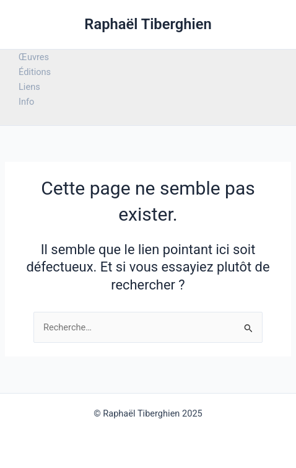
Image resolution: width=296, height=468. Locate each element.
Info (26, 101)
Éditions (35, 71)
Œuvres (34, 57)
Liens (29, 86)
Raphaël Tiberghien (147, 24)
